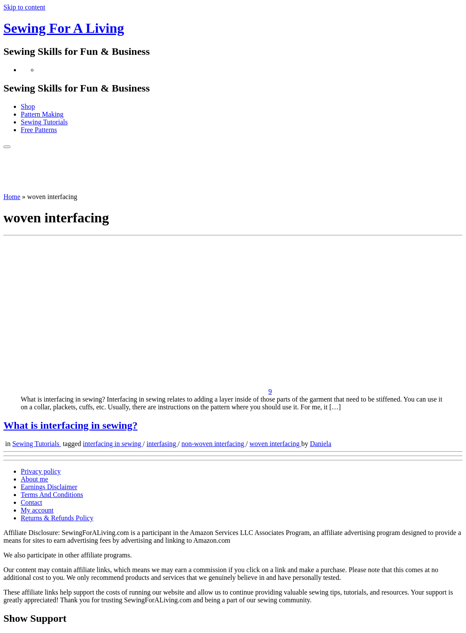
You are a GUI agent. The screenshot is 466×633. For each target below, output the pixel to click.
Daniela (320, 443)
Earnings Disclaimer (49, 487)
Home (11, 196)
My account (37, 510)
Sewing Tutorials (44, 122)
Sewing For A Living (63, 28)
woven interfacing (275, 443)
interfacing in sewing (113, 443)
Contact (31, 502)
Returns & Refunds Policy (57, 518)
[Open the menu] (6, 147)
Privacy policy (41, 471)
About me (34, 479)
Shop (28, 106)
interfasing (162, 443)
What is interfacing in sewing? (70, 425)
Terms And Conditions (52, 494)
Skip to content (24, 7)
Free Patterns (39, 129)
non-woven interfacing (213, 443)
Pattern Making (42, 114)
